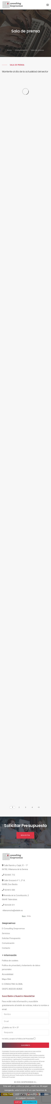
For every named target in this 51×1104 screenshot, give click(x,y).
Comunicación (21, 50)
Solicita (25, 835)
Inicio (9, 50)
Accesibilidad (7, 974)
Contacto (6, 948)
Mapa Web (6, 979)
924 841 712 (9, 875)
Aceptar (18, 1102)
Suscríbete (25, 1045)
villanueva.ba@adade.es (12, 910)
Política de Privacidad (25, 1039)
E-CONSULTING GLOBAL (12, 984)
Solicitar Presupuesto (11, 938)
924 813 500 (9, 890)
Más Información (30, 1102)
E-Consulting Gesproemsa (13, 928)
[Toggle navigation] (47, 5)
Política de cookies (10, 960)
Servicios (6, 933)
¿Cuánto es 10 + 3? (10, 1027)
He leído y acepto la (18, 1039)
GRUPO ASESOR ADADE (12, 989)
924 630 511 (9, 905)
